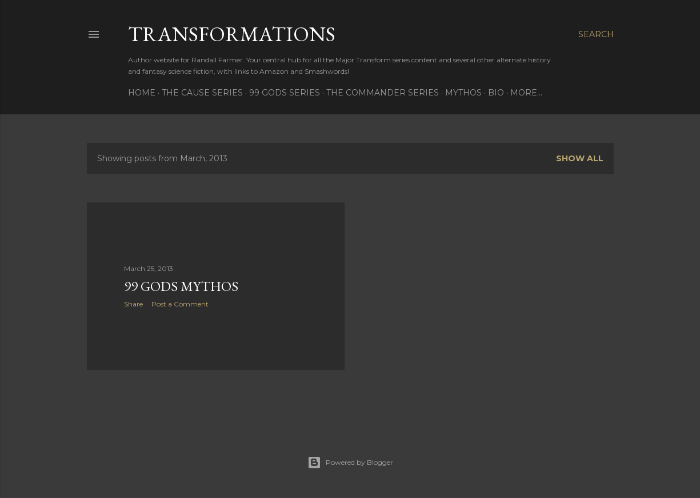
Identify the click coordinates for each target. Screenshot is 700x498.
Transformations (231, 34)
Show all (579, 158)
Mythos (463, 92)
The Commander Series (382, 92)
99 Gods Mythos (181, 286)
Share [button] (133, 304)
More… (526, 92)
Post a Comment (180, 304)
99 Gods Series (284, 92)
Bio (496, 92)
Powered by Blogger (350, 462)
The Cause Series (202, 92)
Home (141, 92)
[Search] (596, 34)
